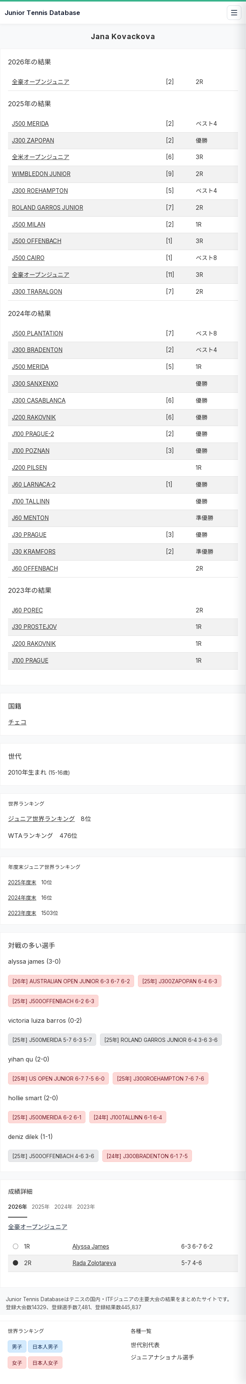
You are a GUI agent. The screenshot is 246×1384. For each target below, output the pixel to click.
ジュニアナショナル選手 (162, 1357)
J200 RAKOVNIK (34, 417)
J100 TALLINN (30, 501)
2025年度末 (22, 882)
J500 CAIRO (28, 258)
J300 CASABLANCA (39, 400)
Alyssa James (90, 1246)
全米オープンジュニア (40, 157)
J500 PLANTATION (37, 333)
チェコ (17, 722)
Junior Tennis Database (42, 12)
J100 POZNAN (30, 450)
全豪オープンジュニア (40, 82)
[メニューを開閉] (234, 12)
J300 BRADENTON (37, 350)
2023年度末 (22, 913)
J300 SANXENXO (35, 383)
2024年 (63, 1207)
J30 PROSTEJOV (34, 626)
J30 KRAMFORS (34, 551)
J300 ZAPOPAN (33, 140)
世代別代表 (145, 1345)
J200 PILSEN (29, 467)
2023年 (86, 1207)
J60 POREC (27, 610)
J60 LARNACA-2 (34, 484)
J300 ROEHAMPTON (40, 190)
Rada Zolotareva (94, 1263)
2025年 (41, 1207)
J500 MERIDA (30, 123)
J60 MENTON (30, 518)
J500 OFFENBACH (36, 241)
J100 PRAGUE (30, 660)
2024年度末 (22, 898)
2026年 (17, 1207)
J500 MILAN (28, 224)
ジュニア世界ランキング (41, 819)
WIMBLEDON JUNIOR (41, 174)
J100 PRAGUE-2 (33, 434)
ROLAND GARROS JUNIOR (47, 207)
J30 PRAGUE (29, 534)
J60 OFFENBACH (35, 568)
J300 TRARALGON (37, 291)
